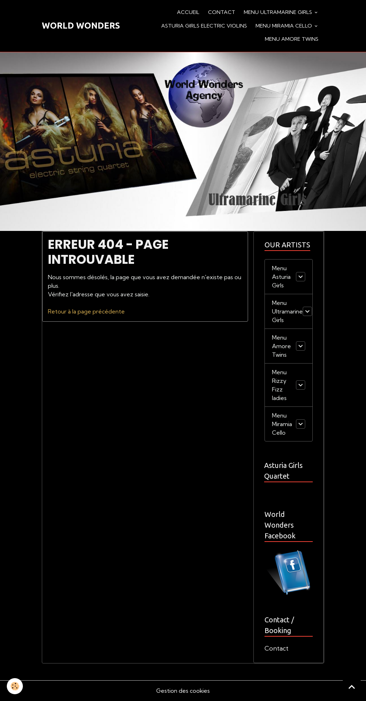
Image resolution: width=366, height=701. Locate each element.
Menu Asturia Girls (281, 277)
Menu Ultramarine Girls (278, 12)
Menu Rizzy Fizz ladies (279, 385)
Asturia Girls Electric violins (204, 26)
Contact (221, 12)
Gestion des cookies (183, 691)
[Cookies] (15, 686)
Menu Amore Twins (291, 39)
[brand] (81, 25)
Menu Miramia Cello (284, 26)
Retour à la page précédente (86, 311)
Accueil (188, 12)
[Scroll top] (352, 687)
